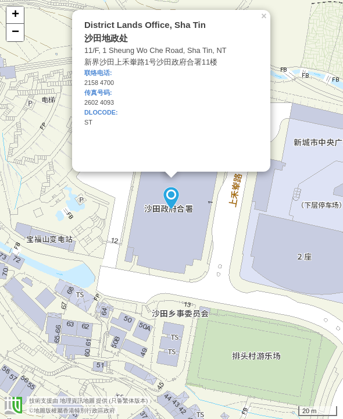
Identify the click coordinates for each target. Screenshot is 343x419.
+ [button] (15, 15)
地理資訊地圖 (77, 400)
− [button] (15, 32)
